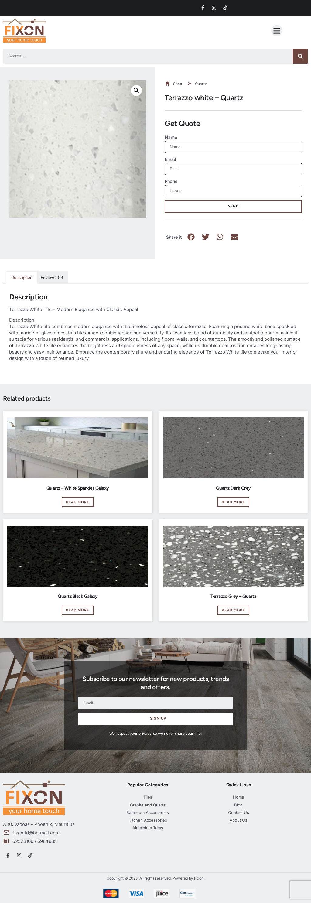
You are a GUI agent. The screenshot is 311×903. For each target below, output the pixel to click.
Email (170, 159)
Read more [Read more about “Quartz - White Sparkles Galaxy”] (77, 502)
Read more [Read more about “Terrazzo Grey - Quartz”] (233, 610)
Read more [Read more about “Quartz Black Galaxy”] (77, 610)
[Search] (300, 56)
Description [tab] (21, 277)
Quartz (201, 83)
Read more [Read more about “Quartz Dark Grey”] (233, 502)
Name (171, 137)
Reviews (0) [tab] (52, 277)
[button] (277, 30)
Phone (171, 181)
